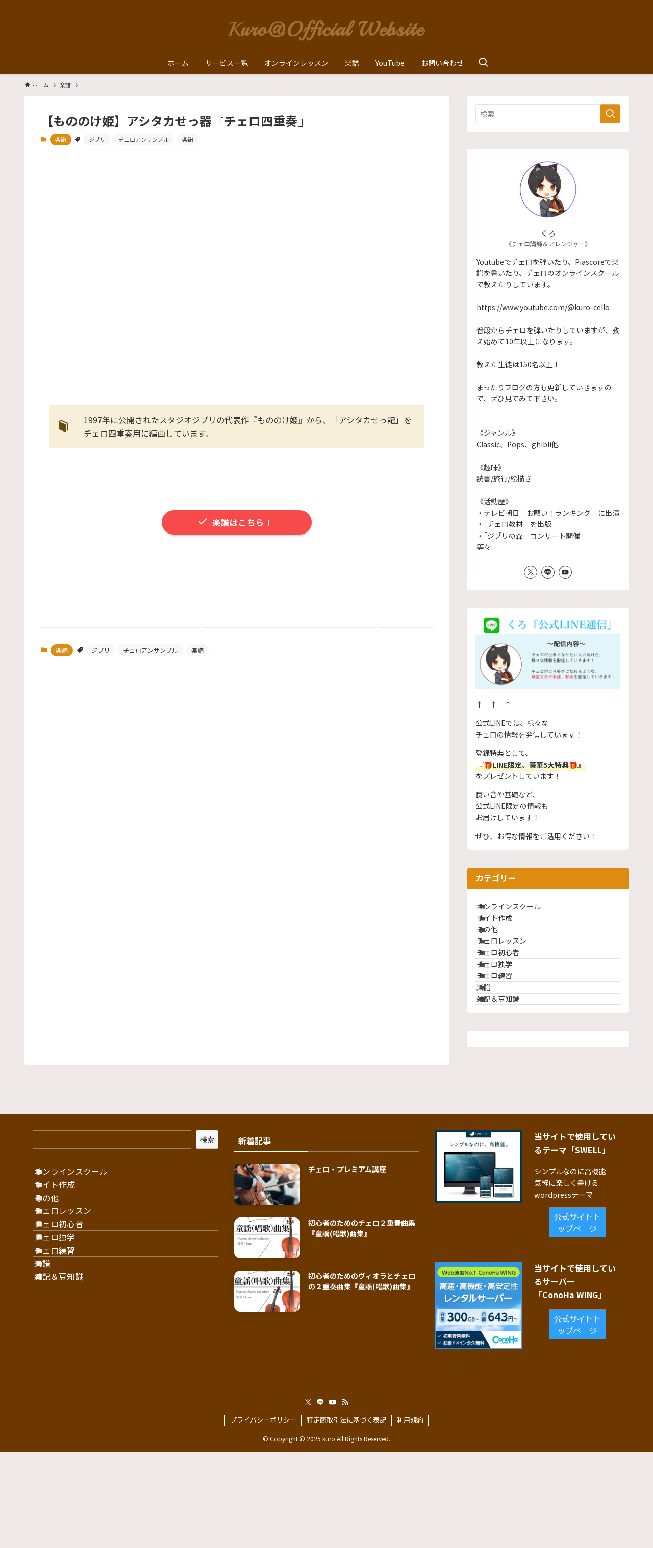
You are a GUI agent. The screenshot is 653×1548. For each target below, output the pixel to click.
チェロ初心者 (509, 996)
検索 (207, 1226)
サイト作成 (506, 932)
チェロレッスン (513, 975)
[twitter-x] (530, 572)
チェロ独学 (506, 1017)
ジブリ (97, 139)
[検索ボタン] (483, 62)
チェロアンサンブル (143, 139)
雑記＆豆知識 (509, 1081)
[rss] (344, 1498)
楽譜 (60, 139)
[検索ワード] (547, 113)
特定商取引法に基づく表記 (346, 1516)
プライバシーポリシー (263, 1516)
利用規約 (410, 1516)
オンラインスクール (520, 911)
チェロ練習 (506, 1038)
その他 (499, 953)
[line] (548, 572)
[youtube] (565, 572)
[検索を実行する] (610, 113)
